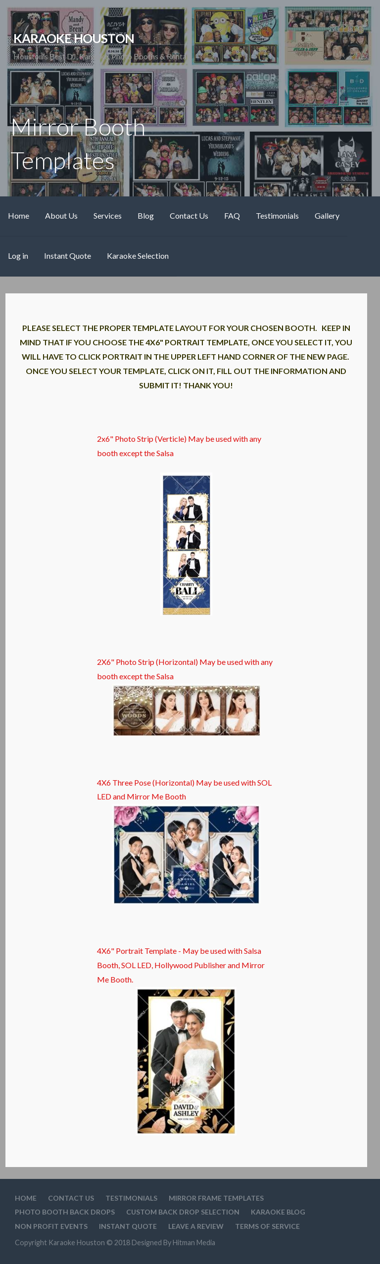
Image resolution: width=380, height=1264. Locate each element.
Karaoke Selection (138, 255)
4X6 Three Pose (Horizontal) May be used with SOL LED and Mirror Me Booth (184, 841)
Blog (146, 215)
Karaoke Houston (73, 38)
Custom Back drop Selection (182, 1212)
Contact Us (189, 215)
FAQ (232, 215)
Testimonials (277, 215)
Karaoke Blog (278, 1212)
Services (108, 215)
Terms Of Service (267, 1226)
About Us (61, 215)
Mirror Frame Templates (216, 1198)
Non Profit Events (51, 1226)
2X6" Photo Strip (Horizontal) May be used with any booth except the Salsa (185, 696)
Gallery (327, 215)
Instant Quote (67, 255)
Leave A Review (196, 1226)
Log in (18, 255)
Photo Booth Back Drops (65, 1212)
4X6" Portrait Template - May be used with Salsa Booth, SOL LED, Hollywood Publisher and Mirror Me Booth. (181, 1040)
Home (18, 215)
